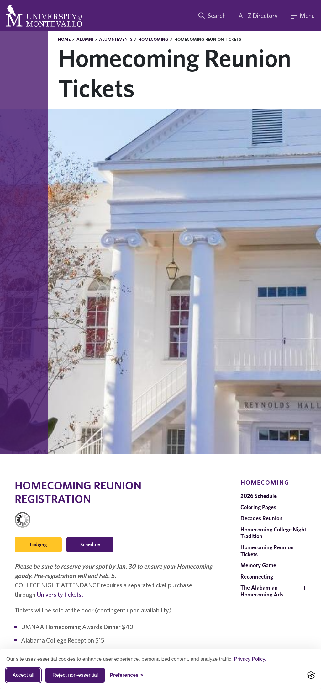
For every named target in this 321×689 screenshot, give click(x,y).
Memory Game (258, 565)
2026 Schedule (258, 496)
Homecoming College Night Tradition (273, 533)
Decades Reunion (261, 518)
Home (64, 39)
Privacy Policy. (250, 659)
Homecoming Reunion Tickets (267, 551)
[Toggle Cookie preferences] (126, 675)
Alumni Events (115, 39)
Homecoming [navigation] (264, 482)
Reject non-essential (75, 675)
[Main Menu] (302, 15)
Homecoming (153, 39)
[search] (210, 15)
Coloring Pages (258, 507)
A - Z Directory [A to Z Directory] (258, 15)
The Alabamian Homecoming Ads (261, 591)
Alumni (84, 39)
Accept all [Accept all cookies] (23, 675)
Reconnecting (256, 576)
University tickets (59, 594)
